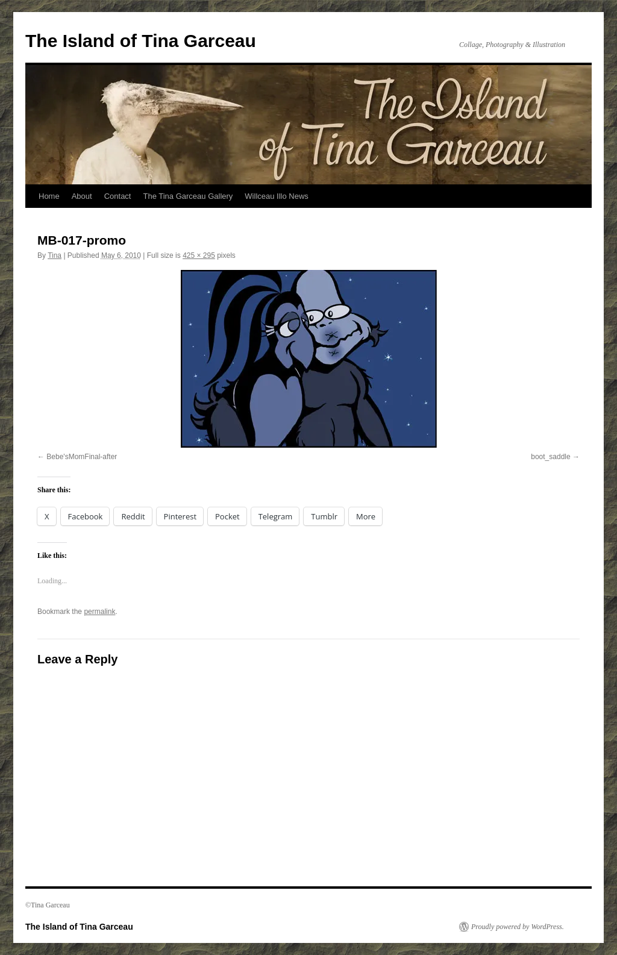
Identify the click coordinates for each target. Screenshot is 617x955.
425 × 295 (199, 255)
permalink (99, 611)
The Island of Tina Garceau (140, 41)
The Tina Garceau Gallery (188, 196)
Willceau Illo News (276, 196)
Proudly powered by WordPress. (517, 926)
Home (49, 196)
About (82, 196)
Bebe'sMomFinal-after (81, 456)
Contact (117, 196)
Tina (54, 255)
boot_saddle (550, 456)
